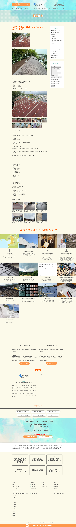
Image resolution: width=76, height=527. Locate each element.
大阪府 (14, 497)
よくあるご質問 (33, 484)
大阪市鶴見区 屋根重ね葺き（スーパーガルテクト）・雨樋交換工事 (50, 356)
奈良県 (14, 515)
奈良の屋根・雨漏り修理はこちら (24, 415)
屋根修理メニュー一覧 (28, 8)
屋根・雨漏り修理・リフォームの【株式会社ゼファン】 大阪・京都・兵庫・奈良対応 (40, 522)
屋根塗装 (53, 34)
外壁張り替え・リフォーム (45, 486)
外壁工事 (53, 43)
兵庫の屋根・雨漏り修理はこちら (53, 411)
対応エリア (49, 8)
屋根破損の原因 (37, 470)
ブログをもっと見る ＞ (24, 363)
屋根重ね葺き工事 (55, 79)
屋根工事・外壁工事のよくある (18, 491)
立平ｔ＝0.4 (58, 81)
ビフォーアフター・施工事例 (17, 488)
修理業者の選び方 (54, 459)
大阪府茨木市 (54, 73)
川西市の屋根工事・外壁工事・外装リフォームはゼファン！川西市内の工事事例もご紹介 (26, 353)
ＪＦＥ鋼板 (54, 66)
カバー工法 (54, 68)
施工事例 (21, 8)
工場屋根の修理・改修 (56, 8)
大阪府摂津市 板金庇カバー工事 (44, 360)
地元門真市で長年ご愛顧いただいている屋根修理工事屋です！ (22, 356)
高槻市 (15, 504)
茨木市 (57, 83)
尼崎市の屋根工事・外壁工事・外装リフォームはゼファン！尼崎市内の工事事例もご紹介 (26, 349)
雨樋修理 (55, 488)
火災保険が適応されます (20, 460)
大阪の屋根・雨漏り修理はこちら (23, 411)
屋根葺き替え (56, 484)
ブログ (63, 8)
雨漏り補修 (54, 53)
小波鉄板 (59, 73)
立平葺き (53, 83)
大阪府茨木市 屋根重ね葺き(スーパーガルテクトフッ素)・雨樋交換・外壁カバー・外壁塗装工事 (55, 349)
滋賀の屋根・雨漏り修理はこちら (39, 415)
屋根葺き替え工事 (55, 30)
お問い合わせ (30, 436)
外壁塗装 (53, 45)
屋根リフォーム (54, 77)
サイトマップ (33, 486)
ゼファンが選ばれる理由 (16, 486)
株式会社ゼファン (42, 374)
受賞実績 (32, 482)
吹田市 (15, 506)
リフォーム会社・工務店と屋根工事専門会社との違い (20, 493)
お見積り (45, 436)
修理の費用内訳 (37, 459)
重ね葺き (53, 85)
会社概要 (17, 8)
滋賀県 (14, 513)
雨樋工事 (53, 36)
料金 (13, 484)
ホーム (13, 8)
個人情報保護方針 (33, 488)
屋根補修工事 (54, 55)
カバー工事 (59, 66)
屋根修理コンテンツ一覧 (20, 470)
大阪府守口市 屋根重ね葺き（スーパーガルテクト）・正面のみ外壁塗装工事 (52, 353)
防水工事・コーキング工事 (45, 488)
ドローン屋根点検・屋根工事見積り (59, 493)
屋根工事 (59, 77)
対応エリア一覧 (53, 415)
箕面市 (15, 508)
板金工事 (53, 51)
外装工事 (58, 68)
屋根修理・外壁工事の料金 (38, 8)
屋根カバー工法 (55, 32)
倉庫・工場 (54, 57)
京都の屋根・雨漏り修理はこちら (38, 411)
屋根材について (54, 470)
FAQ (45, 8)
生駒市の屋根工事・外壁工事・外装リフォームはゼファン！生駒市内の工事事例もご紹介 (26, 360)
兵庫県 (14, 511)
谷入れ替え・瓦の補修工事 (56, 40)
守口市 (15, 502)
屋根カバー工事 (54, 75)
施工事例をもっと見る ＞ (51, 363)
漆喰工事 (53, 38)
